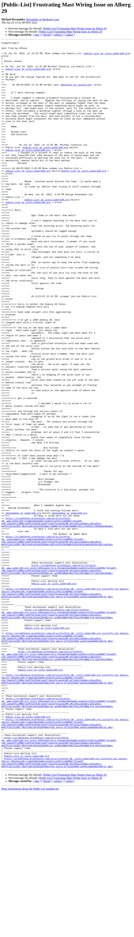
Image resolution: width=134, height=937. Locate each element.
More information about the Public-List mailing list (30, 933)
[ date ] (37, 34)
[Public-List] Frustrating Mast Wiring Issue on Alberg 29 (74, 28)
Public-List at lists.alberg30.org (53, 692)
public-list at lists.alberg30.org (106, 55)
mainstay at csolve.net (76, 93)
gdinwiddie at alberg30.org (23, 607)
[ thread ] (47, 34)
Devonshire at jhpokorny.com (42, 19)
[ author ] (69, 34)
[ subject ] (58, 34)
